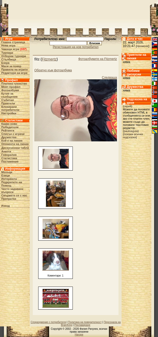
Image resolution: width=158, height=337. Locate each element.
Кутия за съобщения (9, 95)
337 (23, 49)
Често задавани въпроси (12, 190)
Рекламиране (82, 325)
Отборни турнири (13, 56)
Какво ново (9, 123)
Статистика (9, 158)
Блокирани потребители (10, 108)
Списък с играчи (13, 133)
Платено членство (14, 83)
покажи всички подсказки (133, 136)
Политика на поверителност (85, 322)
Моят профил (10, 86)
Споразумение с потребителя (48, 322)
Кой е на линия (11, 140)
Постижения (9, 161)
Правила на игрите (14, 69)
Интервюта (9, 178)
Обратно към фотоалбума (53, 70)
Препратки (8, 198)
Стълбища (8, 59)
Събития (7, 100)
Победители (10, 127)
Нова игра (8, 45)
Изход (5, 205)
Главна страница (13, 42)
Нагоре (79, 334)
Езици (5, 175)
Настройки (8, 113)
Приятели (8, 103)
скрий (127, 106)
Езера (5, 62)
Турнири (7, 52)
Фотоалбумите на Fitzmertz (97, 59)
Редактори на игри (14, 72)
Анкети (6, 151)
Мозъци (6, 172)
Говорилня (9, 154)
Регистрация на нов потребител (76, 47)
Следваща (109, 77)
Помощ (6, 185)
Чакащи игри (10, 49)
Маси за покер (11, 66)
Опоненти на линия (15, 143)
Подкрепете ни (11, 182)
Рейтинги (7, 130)
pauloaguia (131, 131)
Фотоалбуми (10, 90)
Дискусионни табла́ (15, 147)
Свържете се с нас (14, 195)
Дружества (9, 137)
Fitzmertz (49, 59)
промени (142, 46)
